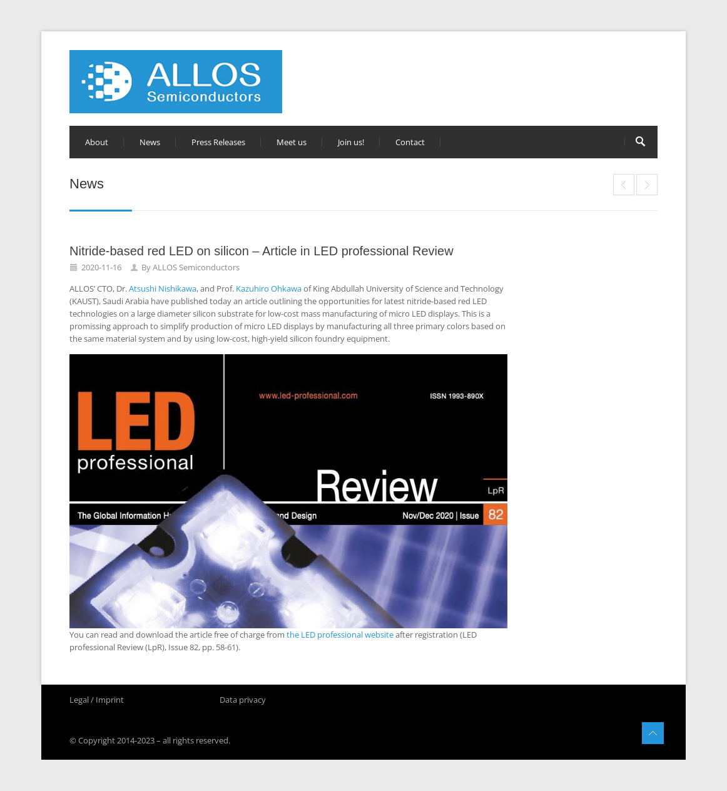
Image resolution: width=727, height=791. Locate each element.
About (96, 142)
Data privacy (243, 699)
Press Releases (218, 142)
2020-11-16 (101, 267)
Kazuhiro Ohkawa (269, 288)
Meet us (292, 142)
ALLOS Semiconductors (196, 267)
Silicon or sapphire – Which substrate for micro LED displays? (623, 184)
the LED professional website (340, 634)
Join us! (351, 142)
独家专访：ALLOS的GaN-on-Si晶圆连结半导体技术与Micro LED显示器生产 (647, 184)
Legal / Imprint (96, 699)
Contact (410, 142)
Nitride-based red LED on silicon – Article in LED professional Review (261, 251)
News (150, 142)
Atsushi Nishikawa (162, 288)
